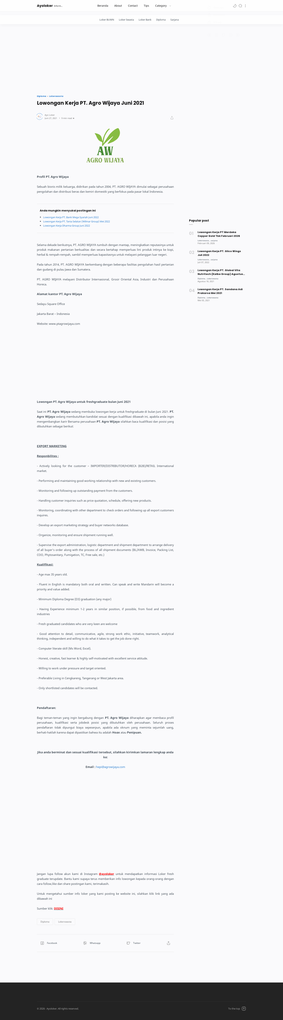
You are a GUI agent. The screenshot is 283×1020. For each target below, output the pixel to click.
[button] (235, 6)
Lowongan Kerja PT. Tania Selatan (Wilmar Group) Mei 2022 (81, 221)
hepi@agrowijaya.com (110, 767)
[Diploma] (202, 278)
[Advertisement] (141, 58)
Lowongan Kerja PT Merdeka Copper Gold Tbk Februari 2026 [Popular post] (219, 234)
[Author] (50, 114)
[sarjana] (215, 240)
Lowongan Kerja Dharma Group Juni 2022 (69, 225)
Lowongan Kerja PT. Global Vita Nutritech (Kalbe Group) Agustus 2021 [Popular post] (220, 272)
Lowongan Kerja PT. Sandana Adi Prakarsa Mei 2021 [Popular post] (220, 291)
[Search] (240, 6)
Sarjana (174, 19)
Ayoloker (45, 5)
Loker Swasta (126, 19)
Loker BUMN (106, 19)
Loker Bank (145, 19)
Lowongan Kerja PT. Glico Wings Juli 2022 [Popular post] (219, 253)
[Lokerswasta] (204, 240)
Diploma (161, 19)
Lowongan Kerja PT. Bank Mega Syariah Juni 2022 (74, 217)
